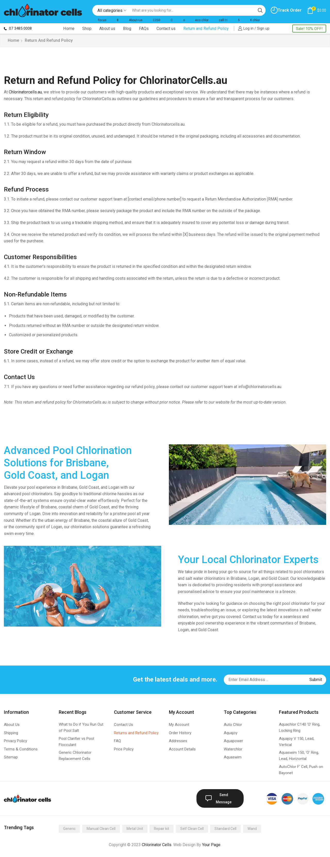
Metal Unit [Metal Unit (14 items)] (135, 829)
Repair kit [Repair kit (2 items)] (161, 829)
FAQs (144, 28)
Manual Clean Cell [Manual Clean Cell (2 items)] (101, 829)
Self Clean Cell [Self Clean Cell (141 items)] (192, 829)
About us (107, 28)
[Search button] (260, 10)
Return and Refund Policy (206, 28)
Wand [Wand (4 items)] (252, 829)
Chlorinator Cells (156, 844)
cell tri (223, 20)
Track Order (286, 10)
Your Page (211, 844)
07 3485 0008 (18, 28)
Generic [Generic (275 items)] (69, 829)
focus (102, 20)
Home (69, 28)
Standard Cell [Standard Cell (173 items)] (225, 829)
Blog (127, 28)
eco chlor (202, 20)
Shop (87, 28)
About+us (136, 20)
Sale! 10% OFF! (309, 28)
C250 (156, 20)
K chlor (255, 20)
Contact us (166, 28)
